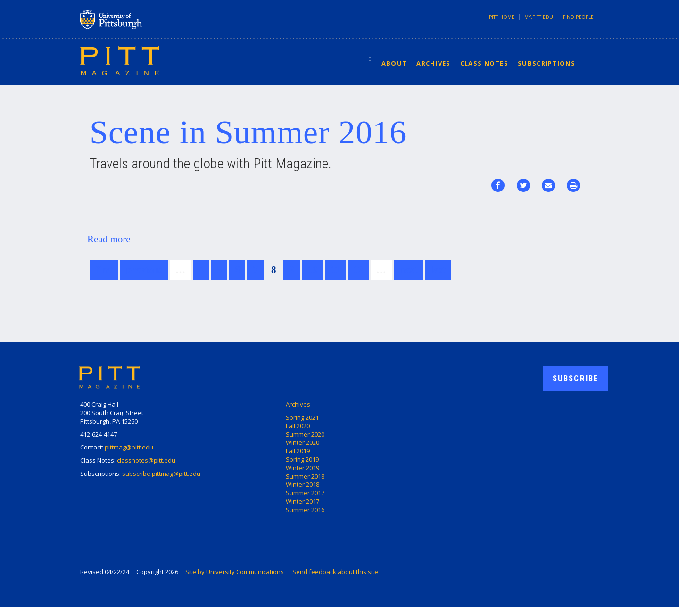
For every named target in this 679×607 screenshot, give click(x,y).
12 (358, 269)
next (408, 269)
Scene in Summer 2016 (248, 132)
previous (144, 269)
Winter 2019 (302, 468)
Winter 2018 (302, 484)
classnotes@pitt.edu (146, 460)
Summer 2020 (305, 434)
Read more (109, 239)
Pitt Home (501, 17)
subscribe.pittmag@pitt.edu (161, 473)
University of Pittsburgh (148, 19)
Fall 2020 (298, 426)
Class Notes (484, 63)
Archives (433, 63)
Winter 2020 (302, 442)
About (394, 63)
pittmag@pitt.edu (129, 447)
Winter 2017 (302, 501)
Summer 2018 (305, 476)
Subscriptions (546, 63)
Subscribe (576, 378)
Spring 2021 (302, 417)
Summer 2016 (305, 510)
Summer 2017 (305, 493)
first (104, 269)
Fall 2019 (298, 451)
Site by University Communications (234, 571)
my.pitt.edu (538, 17)
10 (312, 269)
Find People (578, 17)
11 (335, 269)
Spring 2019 (302, 459)
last (438, 269)
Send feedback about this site (335, 571)
